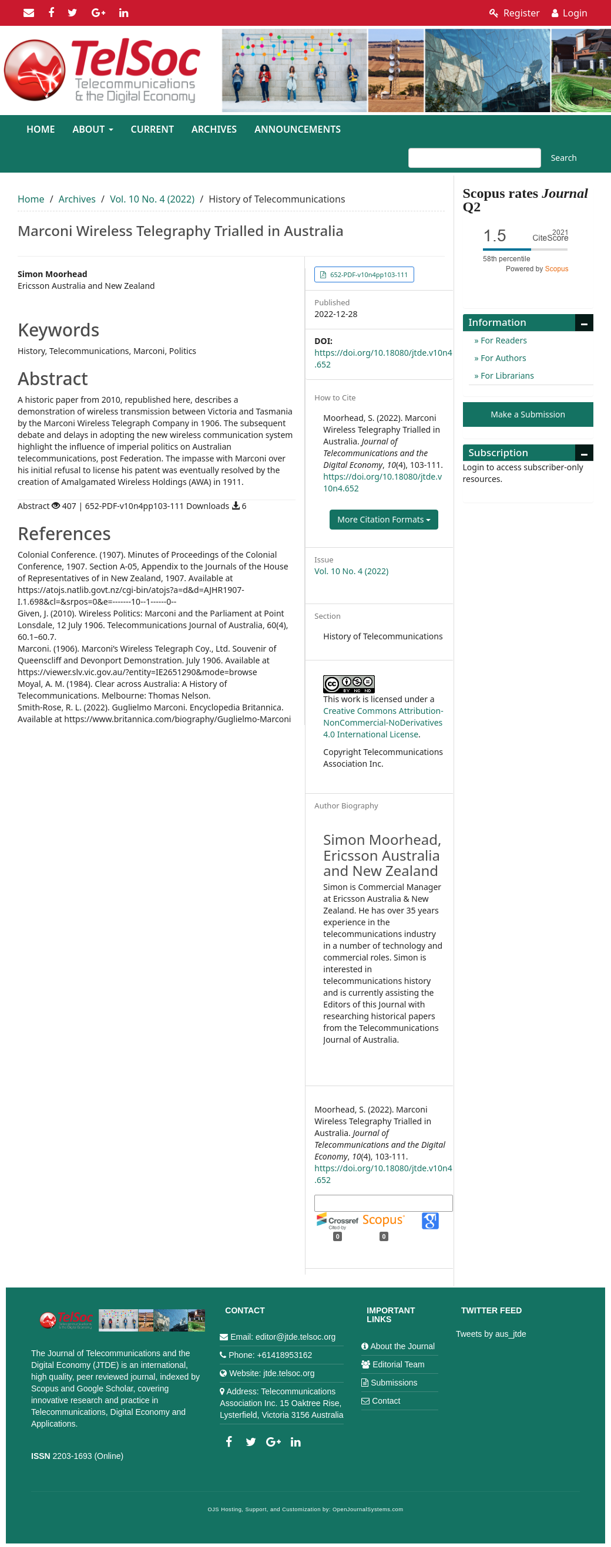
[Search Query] (474, 158)
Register (514, 12)
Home (40, 129)
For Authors (502, 357)
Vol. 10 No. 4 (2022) (152, 199)
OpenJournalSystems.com (368, 1509)
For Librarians (506, 375)
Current (152, 129)
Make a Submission (528, 414)
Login (570, 12)
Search (564, 157)
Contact (386, 1401)
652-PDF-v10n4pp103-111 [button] (368, 274)
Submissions (394, 1382)
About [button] (92, 129)
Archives (214, 129)
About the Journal (402, 1346)
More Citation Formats (384, 519)
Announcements (297, 129)
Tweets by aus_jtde (491, 1334)
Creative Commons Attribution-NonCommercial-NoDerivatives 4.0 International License (383, 722)
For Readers (503, 340)
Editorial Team (398, 1364)
